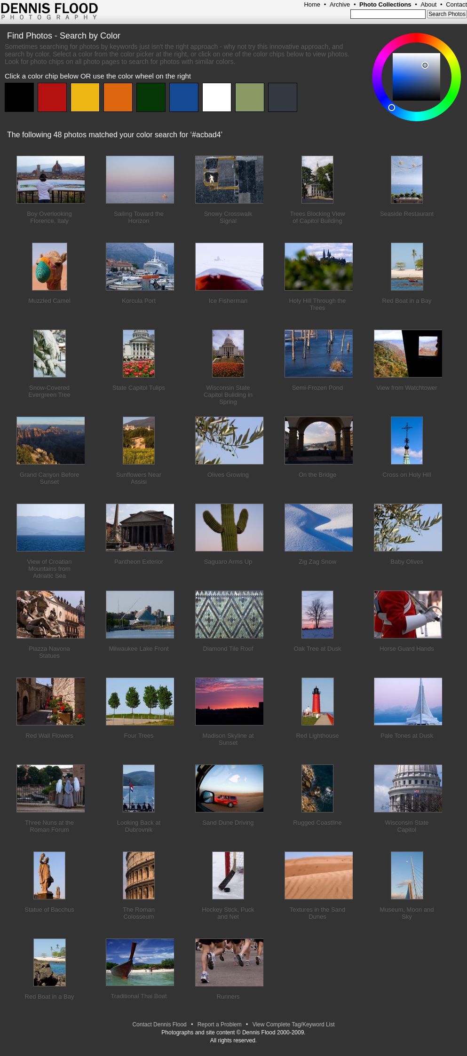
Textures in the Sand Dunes (318, 913)
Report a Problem (220, 1024)
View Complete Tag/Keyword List (294, 1024)
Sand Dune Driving (227, 822)
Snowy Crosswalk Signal (228, 217)
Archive (340, 4)
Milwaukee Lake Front (138, 648)
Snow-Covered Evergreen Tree (49, 391)
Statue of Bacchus (49, 909)
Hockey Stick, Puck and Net (228, 913)
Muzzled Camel (49, 300)
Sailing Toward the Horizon (139, 217)
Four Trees (139, 735)
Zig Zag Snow (317, 561)
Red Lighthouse (317, 735)
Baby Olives (406, 561)
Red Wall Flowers (49, 735)
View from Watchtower (406, 387)
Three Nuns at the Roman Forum (49, 826)
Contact (456, 4)
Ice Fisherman (228, 300)
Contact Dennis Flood (159, 1024)
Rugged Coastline (317, 822)
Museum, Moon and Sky (407, 913)
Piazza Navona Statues (49, 652)
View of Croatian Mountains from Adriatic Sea (49, 568)
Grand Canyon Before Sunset (49, 478)
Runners (227, 996)
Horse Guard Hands (407, 648)
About (428, 4)
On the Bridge (317, 474)
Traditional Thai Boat (138, 996)
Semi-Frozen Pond (317, 387)
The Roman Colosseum (139, 913)
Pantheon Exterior (138, 561)
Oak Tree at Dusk (317, 648)
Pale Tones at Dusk (406, 735)
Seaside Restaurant (407, 213)
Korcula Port (139, 300)
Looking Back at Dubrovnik (139, 826)
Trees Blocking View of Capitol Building (317, 217)
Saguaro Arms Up (228, 561)
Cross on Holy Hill (406, 474)
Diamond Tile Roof (228, 648)
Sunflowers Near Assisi (138, 478)
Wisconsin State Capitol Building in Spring (228, 394)
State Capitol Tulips (138, 387)
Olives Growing (228, 474)
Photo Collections (385, 4)
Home (312, 4)
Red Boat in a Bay (407, 300)
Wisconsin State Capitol (406, 826)
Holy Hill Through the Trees (317, 304)
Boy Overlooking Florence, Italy (49, 217)
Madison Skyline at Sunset (227, 739)
